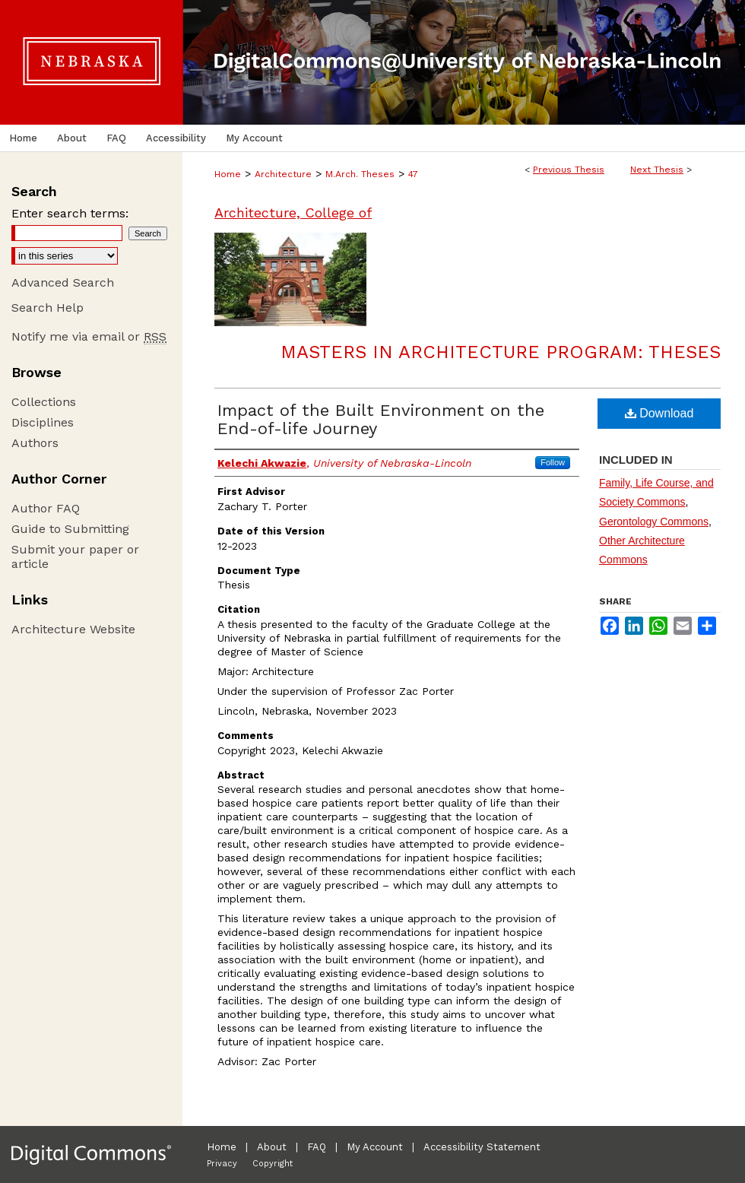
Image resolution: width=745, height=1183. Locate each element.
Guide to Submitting (70, 529)
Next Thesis (656, 169)
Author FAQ (45, 508)
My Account (375, 1147)
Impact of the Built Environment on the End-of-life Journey (380, 419)
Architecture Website (73, 629)
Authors (35, 443)
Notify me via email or (88, 336)
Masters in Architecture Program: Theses (501, 352)
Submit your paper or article (75, 556)
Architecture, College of (293, 212)
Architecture (283, 174)
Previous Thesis (568, 169)
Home (227, 174)
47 (413, 174)
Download (659, 413)
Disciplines (42, 422)
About (272, 1147)
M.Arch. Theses (360, 174)
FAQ (316, 1147)
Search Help (47, 307)
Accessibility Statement (482, 1147)
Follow (553, 462)
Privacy (222, 1164)
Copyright (272, 1164)
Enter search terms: (69, 213)
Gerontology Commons (654, 521)
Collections (43, 402)
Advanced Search (62, 282)
